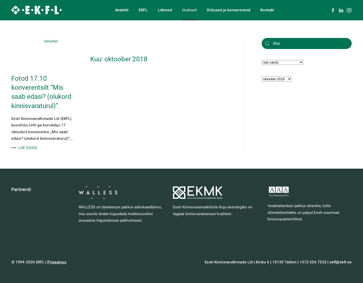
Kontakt (267, 10)
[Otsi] (307, 43)
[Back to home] (36, 10)
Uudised (189, 10)
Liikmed (165, 10)
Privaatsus (56, 262)
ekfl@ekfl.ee (340, 262)
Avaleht (122, 10)
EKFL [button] (143, 10)
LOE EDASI (27, 148)
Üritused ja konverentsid (228, 10)
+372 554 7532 (312, 262)
